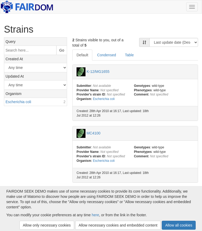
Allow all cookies (178, 225)
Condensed (106, 55)
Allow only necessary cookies (47, 225)
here (95, 215)
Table (129, 55)
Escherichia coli (104, 99)
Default (82, 55)
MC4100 (93, 133)
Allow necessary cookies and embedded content (118, 225)
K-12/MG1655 (98, 71)
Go (61, 50)
